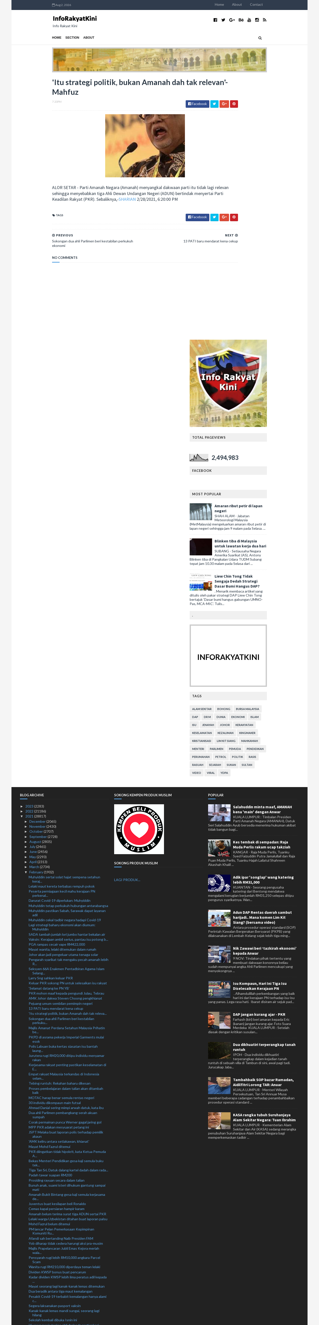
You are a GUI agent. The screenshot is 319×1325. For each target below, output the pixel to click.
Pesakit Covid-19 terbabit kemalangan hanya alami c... (67, 1036)
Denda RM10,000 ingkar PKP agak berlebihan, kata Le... (68, 1108)
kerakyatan (276, 462)
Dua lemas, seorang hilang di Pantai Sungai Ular (65, 1101)
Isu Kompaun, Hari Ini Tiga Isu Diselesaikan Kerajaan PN (260, 723)
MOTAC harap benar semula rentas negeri (61, 835)
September (38, 574)
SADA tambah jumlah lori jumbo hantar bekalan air (67, 672)
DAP (227, 454)
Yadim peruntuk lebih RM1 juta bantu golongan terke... (65, 1154)
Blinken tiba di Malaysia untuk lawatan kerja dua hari (272, 281)
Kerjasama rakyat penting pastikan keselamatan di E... (67, 804)
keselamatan (234, 470)
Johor (257, 462)
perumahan (233, 494)
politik (269, 494)
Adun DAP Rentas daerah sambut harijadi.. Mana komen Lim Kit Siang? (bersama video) (262, 654)
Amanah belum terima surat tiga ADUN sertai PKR (67, 951)
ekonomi (270, 454)
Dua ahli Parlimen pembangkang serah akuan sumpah (63, 852)
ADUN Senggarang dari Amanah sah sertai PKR (65, 1077)
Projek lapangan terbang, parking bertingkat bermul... (63, 1118)
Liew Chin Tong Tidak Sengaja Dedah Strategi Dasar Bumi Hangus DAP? (269, 318)
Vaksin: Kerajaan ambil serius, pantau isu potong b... (68, 677)
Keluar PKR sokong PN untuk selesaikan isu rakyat (68, 720)
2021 (29, 554)
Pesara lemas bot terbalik (48, 1186)
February (36, 609)
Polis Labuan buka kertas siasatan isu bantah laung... (63, 786)
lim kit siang (258, 478)
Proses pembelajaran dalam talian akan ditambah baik (66, 828)
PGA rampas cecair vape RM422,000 (57, 682)
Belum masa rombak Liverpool (51, 1230)
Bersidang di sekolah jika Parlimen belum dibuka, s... (68, 1181)
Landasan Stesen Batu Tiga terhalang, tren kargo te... (67, 1257)
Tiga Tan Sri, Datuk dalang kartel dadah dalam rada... (68, 908)
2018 (29, 1303)
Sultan (279, 502)
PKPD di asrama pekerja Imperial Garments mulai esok (66, 776)
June (33, 589)
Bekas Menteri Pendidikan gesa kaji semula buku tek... (66, 900)
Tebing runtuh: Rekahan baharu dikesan (59, 821)
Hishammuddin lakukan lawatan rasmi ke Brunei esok (65, 1069)
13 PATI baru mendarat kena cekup (56, 746)
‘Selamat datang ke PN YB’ (49, 725)
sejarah (247, 502)
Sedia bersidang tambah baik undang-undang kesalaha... (63, 1094)
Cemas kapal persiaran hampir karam (56, 946)
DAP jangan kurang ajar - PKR (259, 751)
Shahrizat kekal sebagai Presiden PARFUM (61, 1082)
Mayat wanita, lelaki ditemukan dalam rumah (62, 687)
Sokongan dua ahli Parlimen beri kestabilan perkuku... (61, 758)
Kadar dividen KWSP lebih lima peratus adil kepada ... (68, 1017)
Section (40, 37)
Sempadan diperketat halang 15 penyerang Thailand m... (62, 1136)
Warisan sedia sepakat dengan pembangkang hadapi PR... (63, 1208)
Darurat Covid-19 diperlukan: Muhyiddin (59, 638)
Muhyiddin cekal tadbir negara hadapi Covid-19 (65, 657)
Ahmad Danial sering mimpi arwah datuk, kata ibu (66, 845)
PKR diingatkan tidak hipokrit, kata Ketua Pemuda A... (67, 891)
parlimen (248, 486)
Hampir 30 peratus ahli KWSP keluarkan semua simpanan (65, 1127)
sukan (263, 502)
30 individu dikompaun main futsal (55, 840)
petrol (252, 494)
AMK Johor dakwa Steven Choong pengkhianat (65, 736)
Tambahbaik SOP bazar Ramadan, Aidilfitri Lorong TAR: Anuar (263, 820)
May (33, 594)
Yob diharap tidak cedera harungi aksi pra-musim (66, 981)
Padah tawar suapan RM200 (50, 913)
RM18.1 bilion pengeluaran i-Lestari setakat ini (64, 1235)
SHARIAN (125, 202)
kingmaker (279, 470)
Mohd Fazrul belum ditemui (49, 961)
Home (251, 4)
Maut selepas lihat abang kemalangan (57, 1087)
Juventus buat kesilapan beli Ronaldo (57, 941)
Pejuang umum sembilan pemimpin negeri (60, 741)
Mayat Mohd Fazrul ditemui (49, 884)
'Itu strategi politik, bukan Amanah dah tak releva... (68, 751)
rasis (284, 494)
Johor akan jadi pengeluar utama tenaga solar (63, 692)
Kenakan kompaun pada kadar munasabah (61, 1240)
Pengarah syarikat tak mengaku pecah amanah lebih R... (68, 699)
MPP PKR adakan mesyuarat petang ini (59, 864)
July (32, 584)
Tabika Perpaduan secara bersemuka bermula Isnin (68, 1201)
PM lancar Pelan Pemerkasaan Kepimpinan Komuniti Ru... (61, 968)
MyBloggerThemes (113, 1318)
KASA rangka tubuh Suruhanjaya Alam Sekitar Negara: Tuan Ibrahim (264, 855)
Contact (288, 4)
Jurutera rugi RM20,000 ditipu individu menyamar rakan (66, 795)
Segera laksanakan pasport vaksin (55, 1043)
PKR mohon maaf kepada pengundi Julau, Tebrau (66, 731)
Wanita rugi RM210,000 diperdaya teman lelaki (64, 1004)
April (33, 599)
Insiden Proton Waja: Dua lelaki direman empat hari (68, 1225)
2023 (29, 543)
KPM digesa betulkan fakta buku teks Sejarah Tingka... (64, 1145)
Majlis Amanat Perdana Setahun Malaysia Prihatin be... (67, 767)
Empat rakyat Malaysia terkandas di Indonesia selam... (64, 814)
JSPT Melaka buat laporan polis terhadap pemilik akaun (66, 872)
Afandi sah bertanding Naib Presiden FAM (61, 976)
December (37, 559)
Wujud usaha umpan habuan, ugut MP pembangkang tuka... (58, 1281)
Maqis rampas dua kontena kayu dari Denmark (64, 1245)
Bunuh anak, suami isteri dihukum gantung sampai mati (67, 924)
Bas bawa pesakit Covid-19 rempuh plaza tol (63, 1176)
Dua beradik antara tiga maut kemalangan (60, 1029)
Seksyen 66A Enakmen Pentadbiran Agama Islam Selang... (66, 708)
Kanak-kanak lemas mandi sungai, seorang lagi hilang (64, 1050)
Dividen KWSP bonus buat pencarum (57, 1009)
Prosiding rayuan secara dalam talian (56, 918)
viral (243, 510)
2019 (29, 1298)
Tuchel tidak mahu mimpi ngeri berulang (59, 1220)
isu (226, 462)
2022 (29, 549)
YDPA (256, 510)
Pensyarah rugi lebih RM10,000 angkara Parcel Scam (64, 997)
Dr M (239, 454)
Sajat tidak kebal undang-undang (54, 1250)
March (34, 604)
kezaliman (258, 470)
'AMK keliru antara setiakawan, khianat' (59, 879)
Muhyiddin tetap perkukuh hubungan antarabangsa (68, 643)
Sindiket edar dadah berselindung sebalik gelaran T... (66, 1193)
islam (287, 454)
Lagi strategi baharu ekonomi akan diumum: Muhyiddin (62, 664)
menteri (230, 486)
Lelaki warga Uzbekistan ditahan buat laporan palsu (68, 956)
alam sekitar (234, 446)
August (35, 579)
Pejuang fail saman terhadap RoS (54, 1215)
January (35, 1288)
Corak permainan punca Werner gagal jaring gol (65, 859)
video (228, 510)
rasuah (230, 502)
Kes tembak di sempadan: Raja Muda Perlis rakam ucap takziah (261, 582)
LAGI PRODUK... (127, 617)
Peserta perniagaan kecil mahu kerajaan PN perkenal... (62, 631)
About (269, 4)
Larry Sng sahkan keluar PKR (51, 715)
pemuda (267, 486)
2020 (29, 1293)
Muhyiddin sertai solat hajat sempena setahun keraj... (64, 616)
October (36, 569)
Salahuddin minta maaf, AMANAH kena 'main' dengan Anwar (262, 547)
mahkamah (281, 478)
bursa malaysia (279, 446)
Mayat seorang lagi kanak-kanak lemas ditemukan (67, 1024)
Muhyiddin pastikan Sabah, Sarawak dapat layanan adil (67, 650)
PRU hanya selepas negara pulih (53, 1162)
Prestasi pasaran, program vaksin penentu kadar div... (66, 1169)
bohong (255, 446)
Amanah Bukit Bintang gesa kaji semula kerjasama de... (67, 934)
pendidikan (287, 486)
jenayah (240, 462)
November (37, 564)
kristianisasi (233, 478)
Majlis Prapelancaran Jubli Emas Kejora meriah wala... (64, 988)
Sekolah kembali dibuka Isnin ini (53, 1057)
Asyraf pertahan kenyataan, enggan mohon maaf (66, 1265)
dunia (253, 454)
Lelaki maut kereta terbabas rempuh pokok (62, 624)
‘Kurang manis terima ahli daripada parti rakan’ (64, 1062)
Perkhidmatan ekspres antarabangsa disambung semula (66, 1272)
